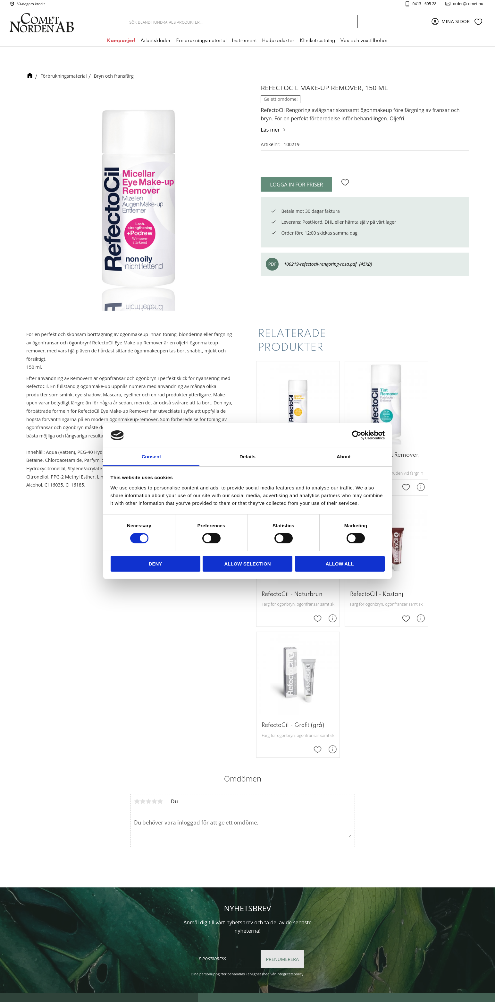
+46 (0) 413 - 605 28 (246, 929)
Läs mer (270, 129)
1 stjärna (137, 661)
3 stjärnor (148, 661)
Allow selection (247, 563)
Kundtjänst (317, 905)
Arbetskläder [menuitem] (155, 42)
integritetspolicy (290, 834)
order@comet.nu (465, 4)
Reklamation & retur (327, 934)
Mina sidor (317, 895)
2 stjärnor (143, 661)
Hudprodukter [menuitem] (278, 42)
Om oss (313, 885)
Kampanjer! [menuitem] (121, 42)
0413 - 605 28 (421, 4)
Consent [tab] (151, 456)
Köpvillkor (316, 914)
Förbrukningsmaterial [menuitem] (201, 42)
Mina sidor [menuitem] (455, 23)
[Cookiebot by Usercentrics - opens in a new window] (357, 435)
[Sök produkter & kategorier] (233, 23)
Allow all (340, 563)
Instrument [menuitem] (244, 42)
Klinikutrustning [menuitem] (317, 42)
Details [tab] (247, 456)
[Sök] (349, 23)
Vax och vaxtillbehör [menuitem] (364, 42)
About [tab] (344, 456)
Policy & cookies (323, 924)
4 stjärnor (154, 661)
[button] (478, 23)
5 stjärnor (160, 661)
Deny (155, 563)
